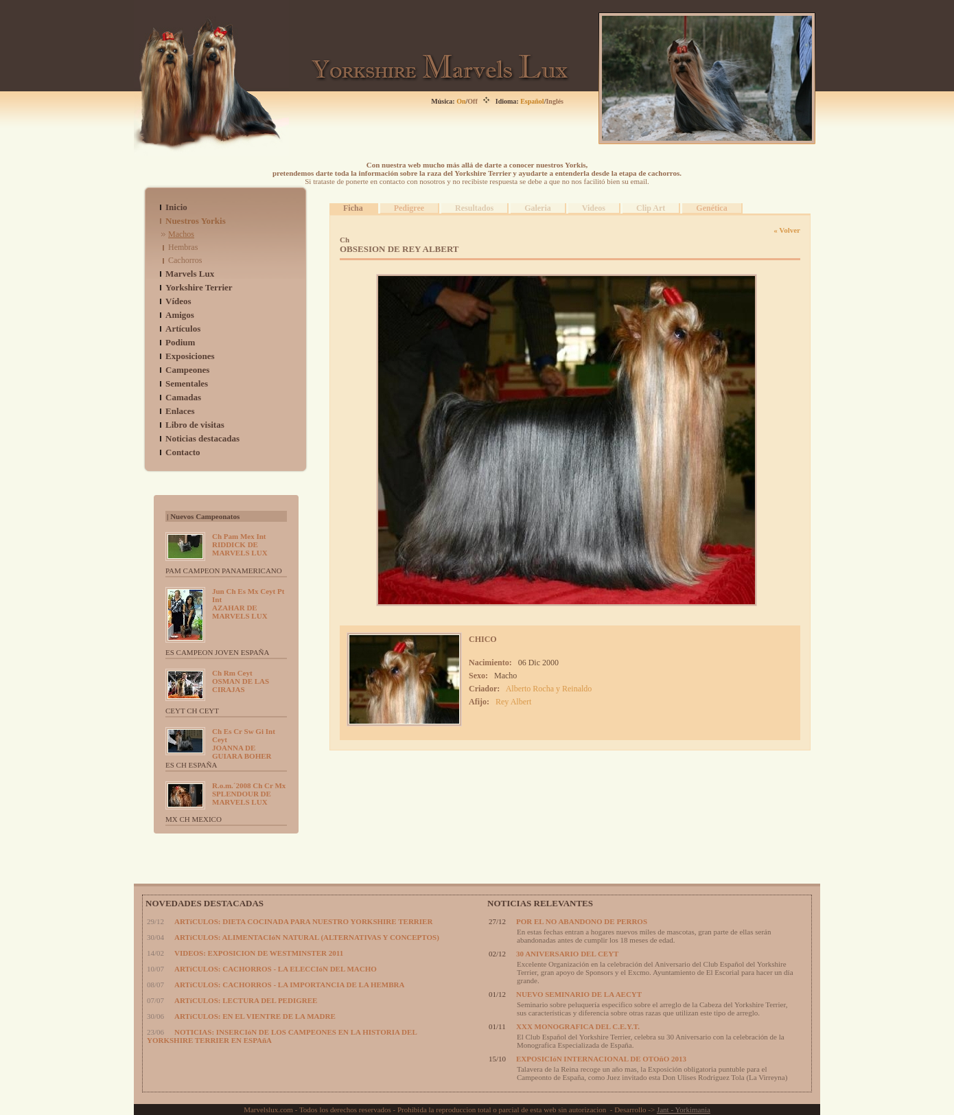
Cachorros (185, 260)
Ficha (353, 208)
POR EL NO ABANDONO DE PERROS (581, 921)
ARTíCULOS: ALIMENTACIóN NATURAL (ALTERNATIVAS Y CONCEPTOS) (306, 937)
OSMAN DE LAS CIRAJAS (240, 681)
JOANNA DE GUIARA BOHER (243, 743)
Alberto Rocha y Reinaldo (549, 688)
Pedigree (409, 208)
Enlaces (180, 411)
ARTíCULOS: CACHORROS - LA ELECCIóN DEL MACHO (275, 969)
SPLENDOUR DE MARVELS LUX (249, 793)
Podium (180, 342)
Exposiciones (190, 356)
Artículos (182, 328)
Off (472, 101)
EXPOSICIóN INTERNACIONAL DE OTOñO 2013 (601, 1059)
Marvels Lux (189, 273)
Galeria (537, 208)
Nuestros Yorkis (195, 221)
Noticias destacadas (202, 438)
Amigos (179, 315)
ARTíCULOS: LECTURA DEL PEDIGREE (245, 1000)
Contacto (182, 452)
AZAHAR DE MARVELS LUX (248, 603)
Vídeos (178, 301)
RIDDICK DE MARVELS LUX (240, 544)
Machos (181, 234)
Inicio (176, 207)
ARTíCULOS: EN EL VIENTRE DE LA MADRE (255, 1016)
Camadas (183, 397)
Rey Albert (513, 701)
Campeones (187, 370)
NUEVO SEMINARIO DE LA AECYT (579, 994)
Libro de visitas (194, 424)
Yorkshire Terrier (199, 287)
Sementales (186, 383)
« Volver (786, 230)
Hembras (183, 247)
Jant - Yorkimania (683, 1109)
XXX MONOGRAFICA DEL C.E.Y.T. (578, 1026)
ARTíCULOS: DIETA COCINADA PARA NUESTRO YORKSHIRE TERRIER (303, 921)
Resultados (474, 208)
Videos (593, 208)
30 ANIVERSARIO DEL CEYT (567, 954)
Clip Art (650, 208)
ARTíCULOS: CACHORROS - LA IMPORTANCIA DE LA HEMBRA (289, 984)
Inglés (554, 101)
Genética (711, 208)
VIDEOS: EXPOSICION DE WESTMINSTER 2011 (258, 953)
